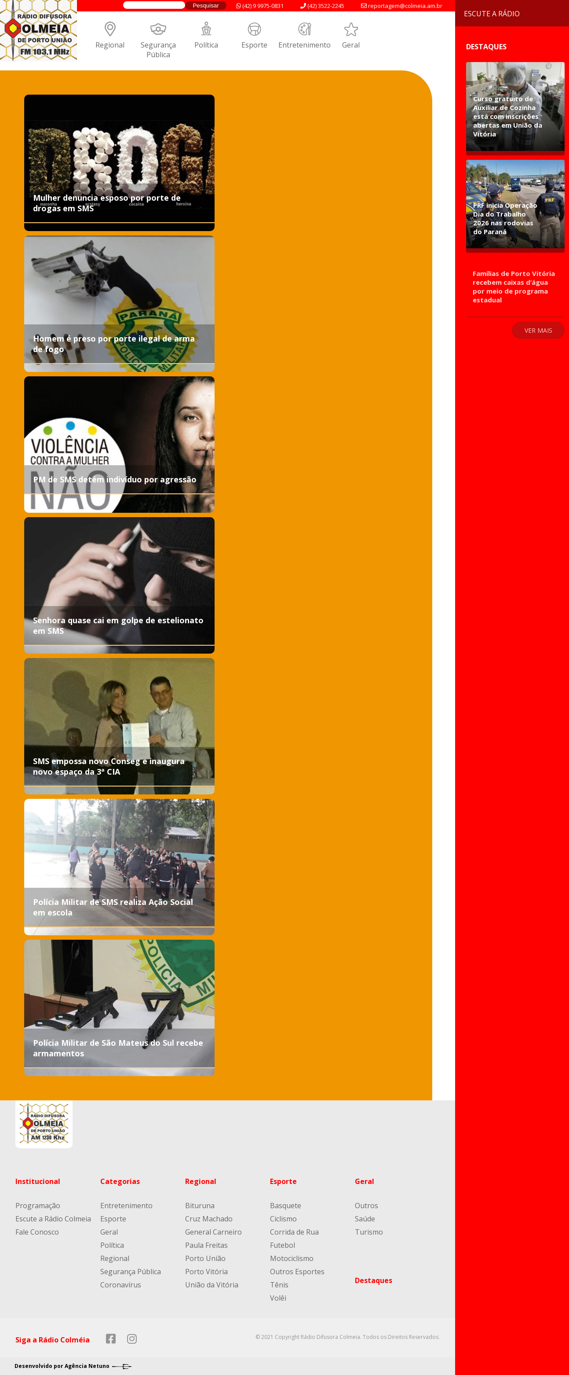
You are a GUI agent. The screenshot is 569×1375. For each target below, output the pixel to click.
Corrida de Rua (294, 1232)
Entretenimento (304, 45)
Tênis (279, 1285)
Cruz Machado (209, 1219)
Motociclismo (292, 1258)
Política (206, 45)
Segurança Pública (158, 49)
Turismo (369, 1232)
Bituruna (200, 1205)
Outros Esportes (297, 1271)
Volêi (278, 1298)
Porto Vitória (206, 1271)
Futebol (282, 1245)
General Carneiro (213, 1232)
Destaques (373, 1280)
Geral (351, 45)
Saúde (365, 1219)
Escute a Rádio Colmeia (53, 1219)
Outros (366, 1205)
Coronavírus (120, 1285)
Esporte (254, 45)
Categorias (120, 1181)
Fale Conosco (37, 1232)
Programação (37, 1205)
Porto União (205, 1258)
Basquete (285, 1205)
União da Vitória (211, 1285)
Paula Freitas (206, 1245)
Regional (109, 45)
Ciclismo (283, 1219)
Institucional (37, 1181)
